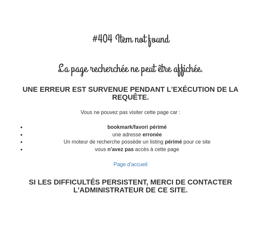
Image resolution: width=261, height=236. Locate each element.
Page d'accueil (130, 164)
